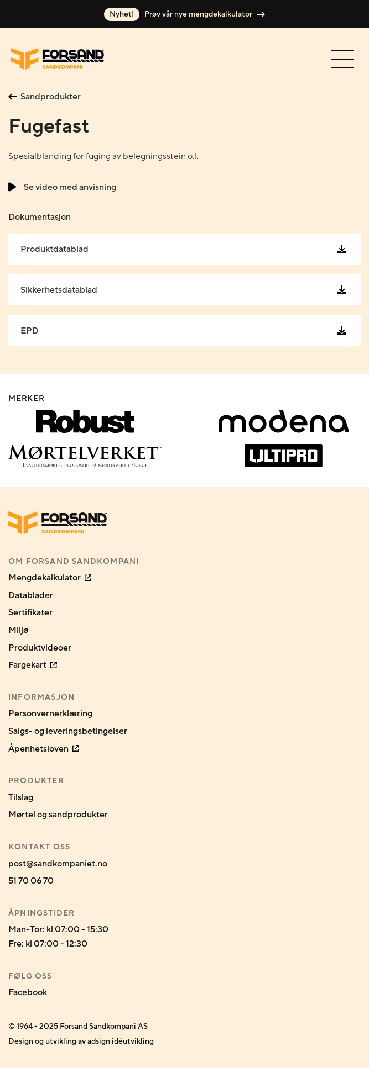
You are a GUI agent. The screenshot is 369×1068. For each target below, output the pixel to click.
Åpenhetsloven (43, 748)
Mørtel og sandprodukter (58, 814)
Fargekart (32, 664)
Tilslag (20, 797)
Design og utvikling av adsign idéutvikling (81, 1041)
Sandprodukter (44, 96)
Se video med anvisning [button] (62, 187)
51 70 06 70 (31, 880)
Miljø (18, 630)
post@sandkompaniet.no (57, 863)
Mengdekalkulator (49, 577)
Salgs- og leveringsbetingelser (67, 731)
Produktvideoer (39, 647)
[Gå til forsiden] (57, 59)
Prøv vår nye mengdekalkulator (184, 14)
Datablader (30, 595)
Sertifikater (30, 612)
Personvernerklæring (50, 713)
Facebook (27, 992)
